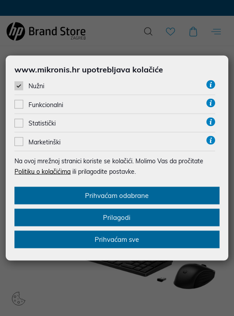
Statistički (42, 123)
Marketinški (44, 142)
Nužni (36, 86)
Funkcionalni (45, 105)
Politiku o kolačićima (42, 171)
